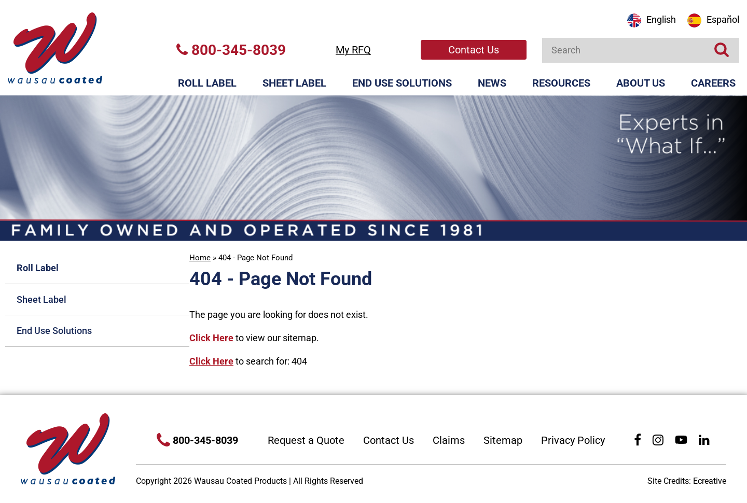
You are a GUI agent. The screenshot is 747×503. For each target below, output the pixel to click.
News (492, 83)
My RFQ (353, 50)
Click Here (211, 337)
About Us (640, 83)
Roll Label (207, 83)
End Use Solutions (402, 83)
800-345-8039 (231, 50)
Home (200, 257)
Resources (561, 83)
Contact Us (473, 50)
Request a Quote (306, 440)
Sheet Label (294, 83)
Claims (449, 440)
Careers (713, 83)
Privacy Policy (573, 440)
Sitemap (502, 440)
